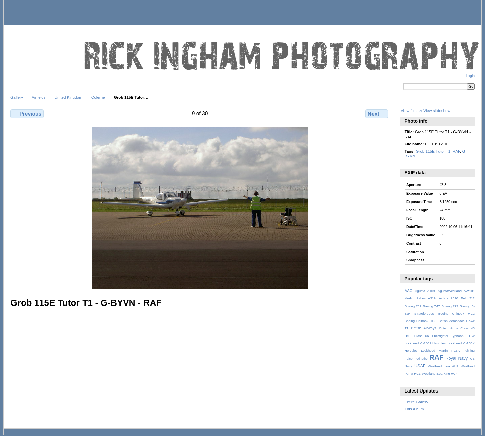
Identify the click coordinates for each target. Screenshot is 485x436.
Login (470, 76)
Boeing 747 (431, 306)
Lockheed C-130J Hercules (425, 343)
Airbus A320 (448, 298)
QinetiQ (421, 358)
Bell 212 (468, 298)
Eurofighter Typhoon (448, 336)
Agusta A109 (425, 291)
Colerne (98, 97)
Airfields (39, 97)
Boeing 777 (449, 306)
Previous (27, 114)
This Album (414, 409)
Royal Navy (456, 358)
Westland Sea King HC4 (440, 373)
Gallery (16, 97)
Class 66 (421, 336)
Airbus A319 (426, 298)
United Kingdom (69, 97)
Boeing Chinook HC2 (456, 313)
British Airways (424, 328)
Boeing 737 (413, 306)
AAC (408, 291)
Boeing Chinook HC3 (421, 321)
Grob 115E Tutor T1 (433, 151)
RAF (456, 151)
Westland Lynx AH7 (443, 366)
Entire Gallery (416, 402)
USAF (420, 366)
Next (377, 114)
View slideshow (436, 110)
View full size (412, 110)
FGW (471, 336)
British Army (448, 328)
